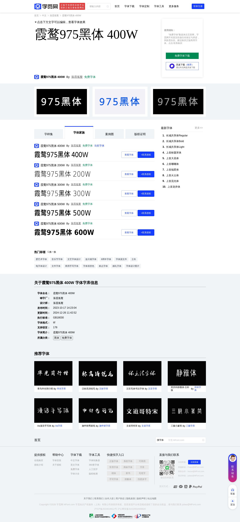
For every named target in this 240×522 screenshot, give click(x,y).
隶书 (128, 473)
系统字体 (128, 461)
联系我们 (98, 498)
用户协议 (120, 498)
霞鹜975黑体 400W (53, 145)
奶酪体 (128, 479)
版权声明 (141, 498)
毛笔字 (142, 473)
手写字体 (113, 479)
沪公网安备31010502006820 (132, 509)
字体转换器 (94, 460)
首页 (117, 6)
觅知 (80, 504)
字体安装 (56, 460)
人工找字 (93, 469)
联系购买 (177, 43)
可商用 (142, 461)
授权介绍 (38, 465)
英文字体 (75, 465)
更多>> (199, 127)
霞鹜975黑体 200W (53, 165)
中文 (44, 15)
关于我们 (88, 498)
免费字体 (90, 77)
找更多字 (142, 479)
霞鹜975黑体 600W (53, 223)
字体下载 (129, 6)
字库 (142, 467)
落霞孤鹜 (54, 15)
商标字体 (128, 467)
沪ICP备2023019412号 (105, 509)
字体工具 (159, 6)
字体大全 (75, 473)
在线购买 (38, 460)
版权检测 (93, 473)
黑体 (56, 337)
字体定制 (144, 6)
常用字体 (113, 467)
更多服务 (174, 6)
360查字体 (94, 465)
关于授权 (56, 465)
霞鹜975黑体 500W (53, 204)
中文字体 (75, 460)
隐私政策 (130, 498)
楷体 (114, 473)
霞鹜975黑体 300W (53, 184)
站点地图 (152, 498)
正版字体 (113, 461)
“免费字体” (174, 34)
